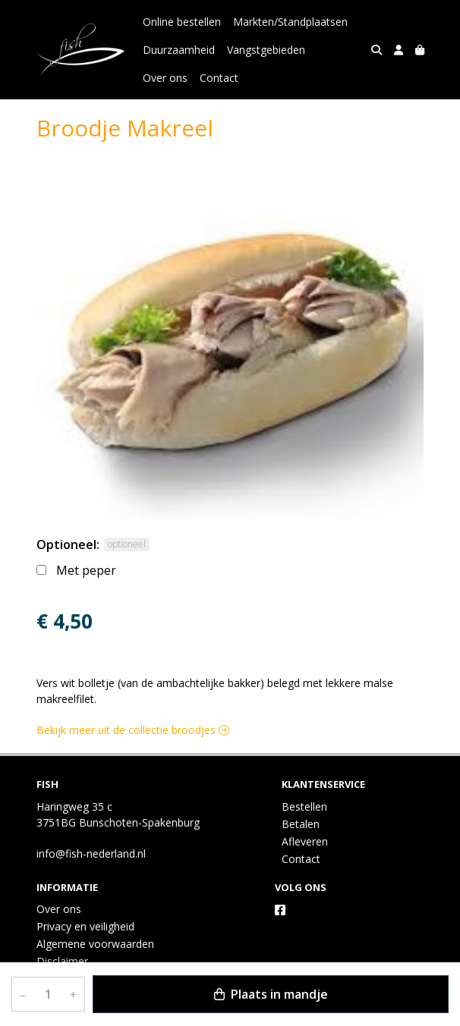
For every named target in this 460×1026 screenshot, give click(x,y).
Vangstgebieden (266, 49)
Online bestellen (182, 21)
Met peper (86, 570)
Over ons (165, 78)
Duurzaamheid (179, 49)
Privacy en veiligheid (85, 926)
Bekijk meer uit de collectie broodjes (132, 730)
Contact (219, 78)
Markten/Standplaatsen (290, 21)
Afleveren (305, 841)
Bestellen (304, 806)
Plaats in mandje (271, 994)
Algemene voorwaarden (95, 944)
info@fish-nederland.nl (91, 853)
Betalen (301, 824)
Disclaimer (62, 961)
